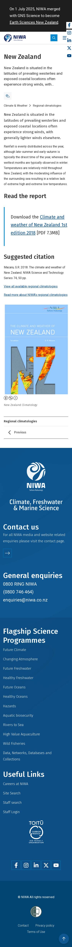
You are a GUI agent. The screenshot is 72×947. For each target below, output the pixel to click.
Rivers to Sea (13, 725)
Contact (23, 925)
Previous (20, 432)
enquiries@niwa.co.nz (25, 600)
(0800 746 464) (18, 592)
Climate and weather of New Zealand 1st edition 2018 (39, 225)
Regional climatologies (47, 105)
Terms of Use (36, 932)
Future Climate (14, 650)
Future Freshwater (17, 668)
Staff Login (11, 812)
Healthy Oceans (15, 696)
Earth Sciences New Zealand (34, 22)
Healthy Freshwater (18, 678)
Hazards (9, 706)
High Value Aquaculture (21, 734)
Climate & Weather (15, 105)
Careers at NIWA (15, 784)
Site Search (12, 793)
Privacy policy (45, 925)
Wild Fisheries (14, 743)
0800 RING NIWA (20, 584)
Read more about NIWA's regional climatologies (36, 295)
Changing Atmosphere (20, 659)
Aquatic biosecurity (18, 715)
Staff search (12, 802)
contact (49, 541)
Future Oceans (14, 687)
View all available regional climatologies (31, 286)
